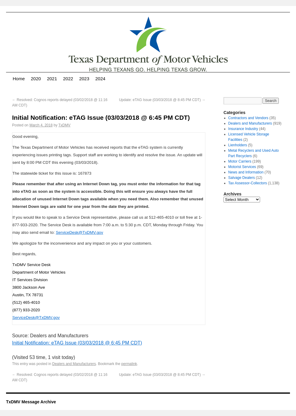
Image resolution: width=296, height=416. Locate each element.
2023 (84, 78)
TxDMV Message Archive (31, 401)
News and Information (246, 172)
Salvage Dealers (241, 178)
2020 (36, 78)
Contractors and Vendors (248, 118)
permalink (129, 364)
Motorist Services (242, 167)
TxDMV (64, 125)
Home (19, 78)
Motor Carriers (240, 161)
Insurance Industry (243, 129)
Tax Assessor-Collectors (247, 183)
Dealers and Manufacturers (74, 364)
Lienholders (237, 145)
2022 (68, 78)
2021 (52, 78)
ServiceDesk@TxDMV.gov (79, 232)
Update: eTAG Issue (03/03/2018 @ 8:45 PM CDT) (162, 100)
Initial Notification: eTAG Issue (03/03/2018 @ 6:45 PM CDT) (77, 342)
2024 (100, 78)
